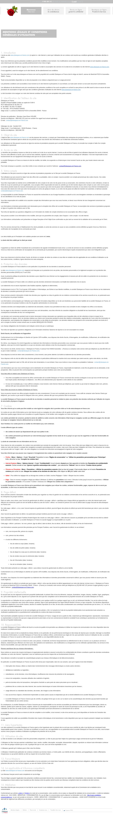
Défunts (25, 810)
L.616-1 (20, 793)
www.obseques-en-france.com (20, 55)
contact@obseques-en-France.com (17, 120)
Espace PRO (69, 810)
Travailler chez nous (55, 810)
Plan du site (33, 810)
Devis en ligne (76, 11)
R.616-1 (27, 793)
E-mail (74, 1)
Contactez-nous (43, 810)
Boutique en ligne (99, 11)
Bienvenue (31, 11)
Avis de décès (53, 11)
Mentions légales (15, 810)
